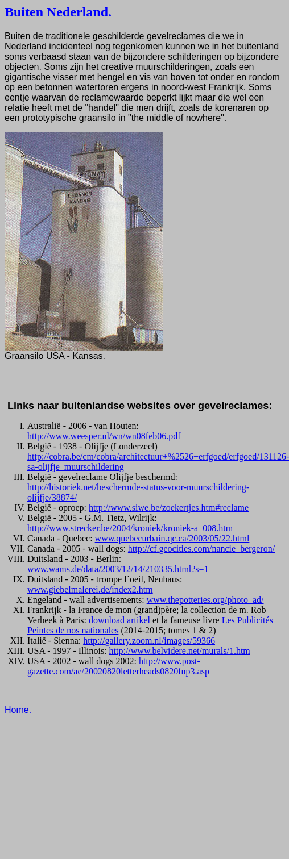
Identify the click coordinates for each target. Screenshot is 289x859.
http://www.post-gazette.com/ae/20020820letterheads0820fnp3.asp (118, 666)
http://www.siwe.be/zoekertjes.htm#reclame (169, 507)
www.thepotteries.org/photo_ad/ (205, 599)
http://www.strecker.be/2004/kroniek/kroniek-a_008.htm (130, 528)
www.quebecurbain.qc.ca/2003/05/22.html (172, 538)
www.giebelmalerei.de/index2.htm (90, 589)
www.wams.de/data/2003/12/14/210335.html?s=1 (118, 569)
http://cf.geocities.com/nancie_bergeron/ (201, 548)
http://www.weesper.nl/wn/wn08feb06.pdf (104, 436)
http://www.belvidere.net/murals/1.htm (179, 651)
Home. (18, 710)
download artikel (119, 620)
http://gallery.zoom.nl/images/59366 (149, 640)
